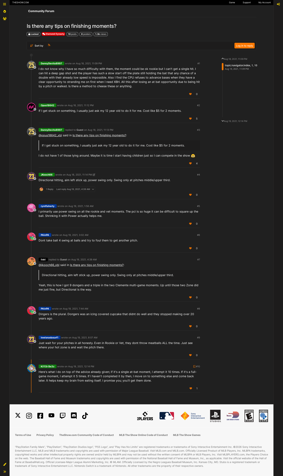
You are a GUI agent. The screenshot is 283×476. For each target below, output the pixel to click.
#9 (198, 337)
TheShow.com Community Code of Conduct (86, 434)
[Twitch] (63, 415)
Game (232, 2)
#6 (198, 234)
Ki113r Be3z (47, 366)
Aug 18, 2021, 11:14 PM (79, 174)
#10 (198, 366)
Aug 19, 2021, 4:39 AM (84, 259)
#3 (198, 129)
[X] (18, 415)
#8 (198, 308)
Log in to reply (244, 45)
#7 (198, 259)
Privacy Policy (45, 434)
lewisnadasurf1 (49, 337)
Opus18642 (47, 105)
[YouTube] (51, 415)
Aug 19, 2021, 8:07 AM (84, 337)
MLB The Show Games (187, 434)
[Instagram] (29, 415)
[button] (4, 464)
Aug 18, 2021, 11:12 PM (81, 105)
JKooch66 (47, 174)
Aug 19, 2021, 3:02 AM (75, 234)
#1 (198, 63)
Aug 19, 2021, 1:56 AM (80, 206)
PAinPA (45, 234)
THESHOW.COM (20, 2)
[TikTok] (85, 415)
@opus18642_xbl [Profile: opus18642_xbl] (50, 135)
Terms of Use (23, 434)
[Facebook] (40, 415)
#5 (198, 206)
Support (247, 2)
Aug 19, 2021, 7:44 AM (75, 308)
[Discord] (74, 415)
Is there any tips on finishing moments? (99, 135)
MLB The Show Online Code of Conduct (143, 434)
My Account (264, 2)
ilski (43, 259)
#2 (198, 105)
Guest (80, 129)
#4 (198, 174)
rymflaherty (48, 206)
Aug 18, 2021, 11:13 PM (100, 129)
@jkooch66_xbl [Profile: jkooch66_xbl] (49, 265)
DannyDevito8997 (51, 63)
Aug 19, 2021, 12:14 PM (81, 366)
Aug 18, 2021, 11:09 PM (89, 63)
